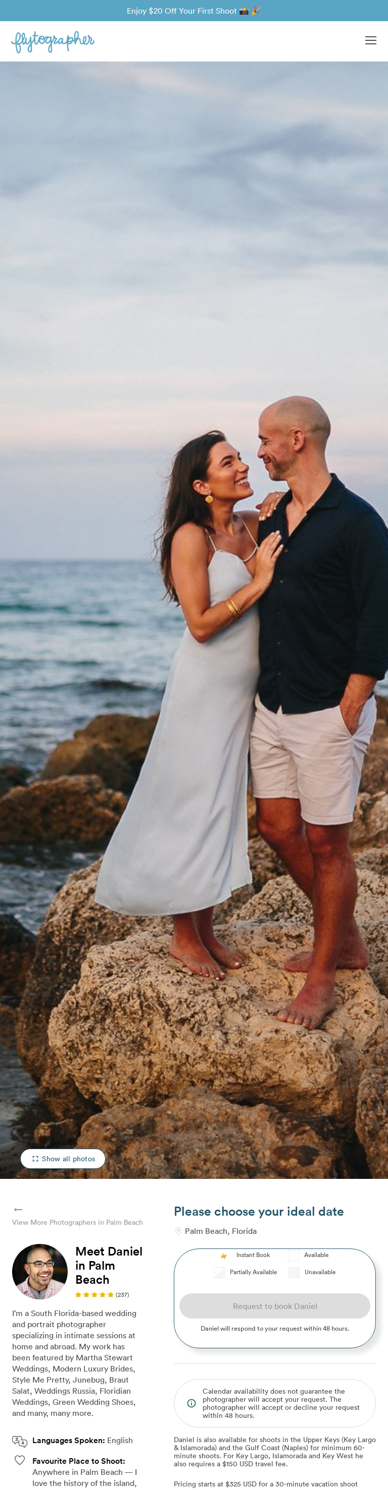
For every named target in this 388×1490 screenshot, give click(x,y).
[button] (371, 41)
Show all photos (63, 1158)
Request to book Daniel (275, 1306)
